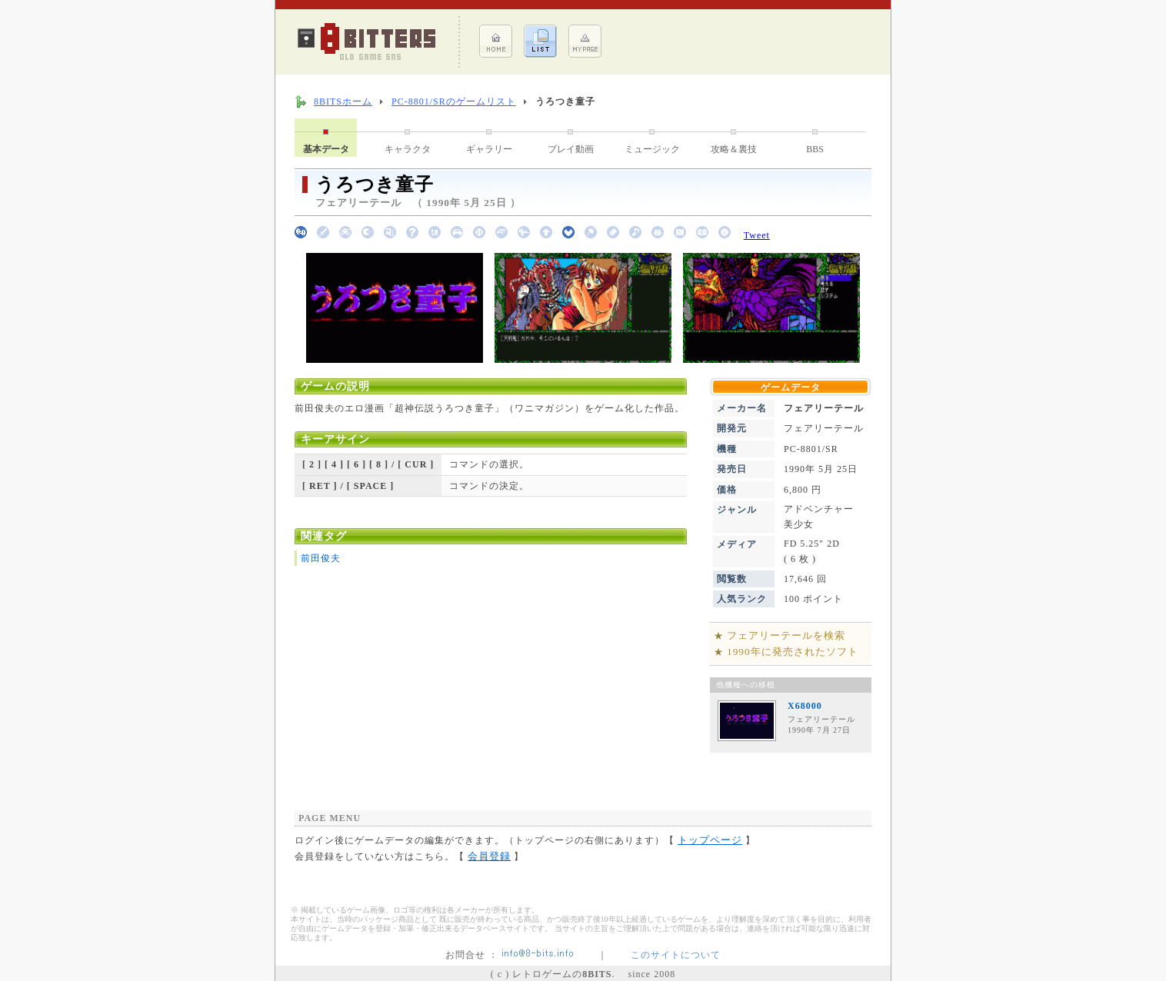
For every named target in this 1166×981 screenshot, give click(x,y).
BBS (815, 149)
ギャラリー (489, 149)
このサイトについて (676, 954)
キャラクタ (408, 149)
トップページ (710, 840)
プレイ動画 (571, 149)
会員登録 (489, 856)
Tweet (757, 235)
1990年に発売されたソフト (792, 651)
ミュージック (652, 149)
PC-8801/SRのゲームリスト (453, 101)
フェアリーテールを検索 (786, 635)
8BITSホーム (343, 101)
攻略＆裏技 (734, 149)
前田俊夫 (321, 558)
